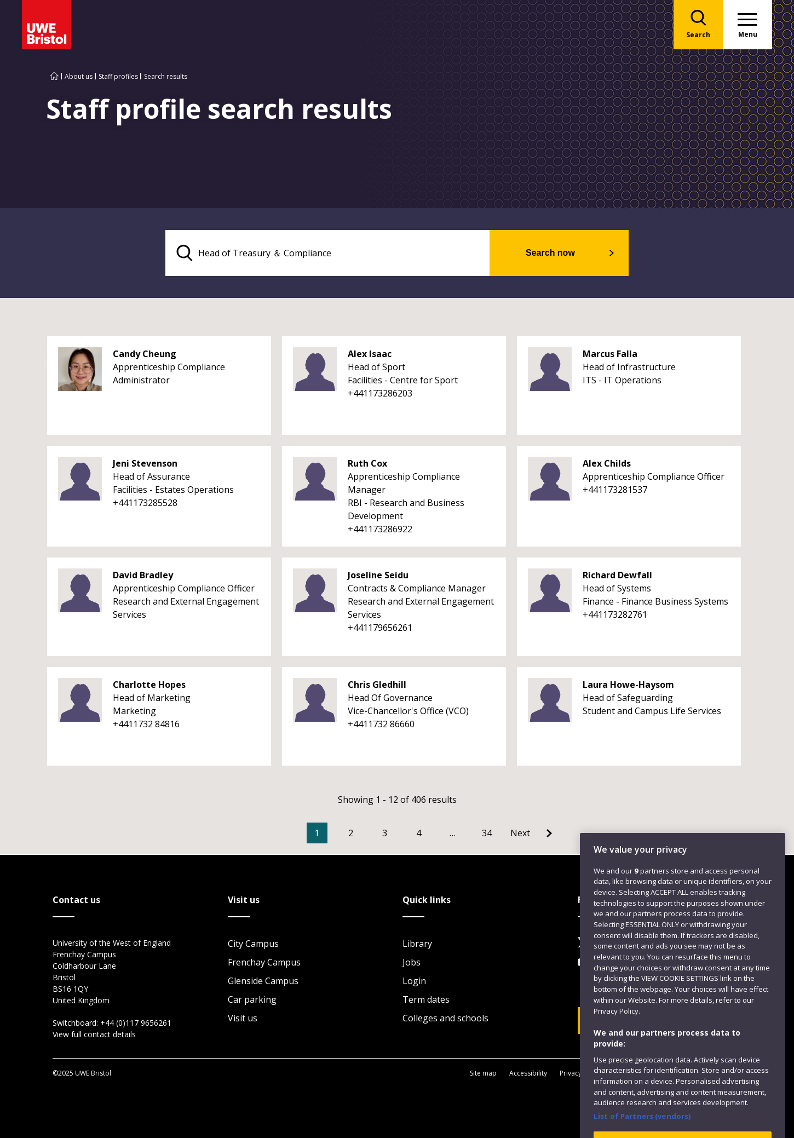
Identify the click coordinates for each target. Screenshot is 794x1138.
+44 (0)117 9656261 (135, 1023)
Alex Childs (607, 463)
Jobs (411, 962)
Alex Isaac (370, 354)
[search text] (327, 253)
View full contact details (94, 1034)
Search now (550, 252)
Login (414, 981)
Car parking (252, 999)
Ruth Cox (367, 463)
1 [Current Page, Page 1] (316, 833)
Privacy (571, 1073)
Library (417, 944)
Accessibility (528, 1073)
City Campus (253, 944)
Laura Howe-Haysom (628, 685)
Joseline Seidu (378, 575)
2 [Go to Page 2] (350, 833)
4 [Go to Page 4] (418, 833)
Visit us (242, 1018)
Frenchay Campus (264, 962)
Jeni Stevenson (145, 463)
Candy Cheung (144, 354)
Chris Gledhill (377, 685)
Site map (483, 1073)
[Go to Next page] (531, 833)
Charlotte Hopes (149, 685)
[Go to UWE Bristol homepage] (54, 76)
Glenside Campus (263, 981)
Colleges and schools (445, 1018)
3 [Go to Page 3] (384, 833)
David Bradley (143, 575)
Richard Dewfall (617, 575)
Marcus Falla (610, 354)
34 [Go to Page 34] (487, 833)
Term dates (426, 999)
